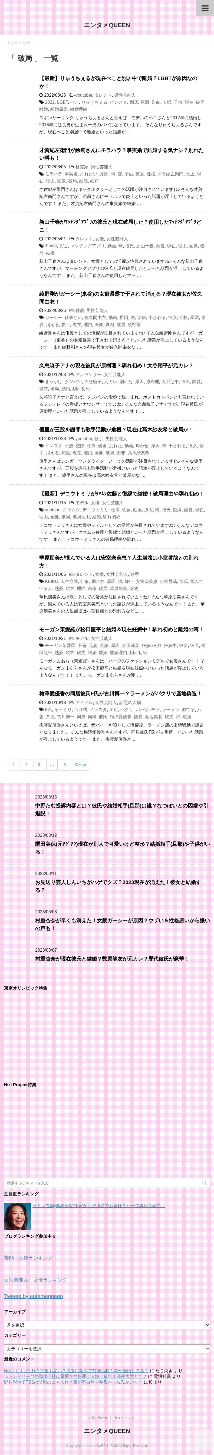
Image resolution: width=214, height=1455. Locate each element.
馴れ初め (81, 388)
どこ (63, 246)
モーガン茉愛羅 (60, 645)
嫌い (129, 581)
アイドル (84, 702)
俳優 (79, 310)
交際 (80, 445)
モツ (155, 709)
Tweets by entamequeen (33, 1296)
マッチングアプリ (87, 246)
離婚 (43, 109)
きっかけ (53, 381)
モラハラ (53, 174)
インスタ (118, 102)
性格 (151, 174)
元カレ (110, 381)
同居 (81, 716)
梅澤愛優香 (120, 716)
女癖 (141, 317)
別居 (134, 102)
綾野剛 (134, 324)
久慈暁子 (93, 381)
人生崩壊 (69, 581)
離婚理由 (78, 109)
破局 (200, 102)
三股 (69, 445)
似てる (188, 709)
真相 (110, 324)
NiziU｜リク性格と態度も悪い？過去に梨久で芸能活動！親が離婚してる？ (76, 1370)
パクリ (126, 709)
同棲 (92, 716)
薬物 (134, 588)
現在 (189, 102)
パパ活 (142, 709)
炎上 (190, 174)
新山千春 (145, 246)
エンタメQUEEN (107, 25)
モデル (81, 502)
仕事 (91, 445)
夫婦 (167, 102)
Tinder (51, 246)
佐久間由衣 (95, 317)
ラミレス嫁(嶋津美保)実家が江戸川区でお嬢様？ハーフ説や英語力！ (98, 1205)
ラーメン (170, 709)
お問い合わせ (98, 1418)
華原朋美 (118, 588)
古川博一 (65, 716)
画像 (61, 181)
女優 (99, 238)
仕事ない (73, 317)
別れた (126, 381)
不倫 (82, 645)
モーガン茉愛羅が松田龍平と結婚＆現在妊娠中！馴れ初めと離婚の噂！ (121, 629)
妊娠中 (170, 645)
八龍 (50, 716)
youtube (52, 509)
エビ (113, 709)
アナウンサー (88, 374)
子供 (178, 102)
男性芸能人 (125, 95)
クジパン (73, 381)
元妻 (93, 645)
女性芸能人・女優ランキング (35, 1280)
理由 (50, 181)
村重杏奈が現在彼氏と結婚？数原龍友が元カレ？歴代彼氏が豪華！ (112, 959)
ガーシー (53, 317)
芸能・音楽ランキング (28, 1258)
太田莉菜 (130, 645)
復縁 (177, 509)
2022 (50, 102)
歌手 (98, 438)
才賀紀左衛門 (170, 174)
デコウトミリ (95, 509)
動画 (111, 246)
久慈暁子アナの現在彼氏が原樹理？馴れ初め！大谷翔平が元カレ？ (116, 365)
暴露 (194, 317)
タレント (103, 95)
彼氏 (129, 246)
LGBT (62, 102)
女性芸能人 (117, 238)
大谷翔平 (170, 381)
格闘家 (81, 167)
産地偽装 (153, 716)
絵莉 (94, 181)
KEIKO (51, 581)
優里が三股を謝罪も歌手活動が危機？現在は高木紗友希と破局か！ (116, 430)
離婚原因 (59, 109)
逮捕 (187, 716)
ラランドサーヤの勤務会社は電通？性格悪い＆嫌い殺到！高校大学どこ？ (75, 1376)
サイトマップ (124, 1418)
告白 (156, 102)
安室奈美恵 (146, 581)
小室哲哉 (168, 581)
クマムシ (71, 509)
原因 (144, 102)
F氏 (48, 709)
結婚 (83, 181)
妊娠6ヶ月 (152, 645)
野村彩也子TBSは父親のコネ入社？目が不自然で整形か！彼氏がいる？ (73, 1382)
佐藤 (126, 509)
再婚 (104, 645)
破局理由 (81, 517)
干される (157, 317)
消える (52, 324)
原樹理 (152, 381)
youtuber (83, 95)
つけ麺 (80, 709)
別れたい (88, 174)
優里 (102, 445)
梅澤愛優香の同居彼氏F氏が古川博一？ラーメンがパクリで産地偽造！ (120, 693)
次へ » (80, 764)
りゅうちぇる (94, 102)
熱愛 (160, 246)
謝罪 (121, 452)
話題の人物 (130, 702)
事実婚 (71, 174)
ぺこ (74, 102)
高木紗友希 (138, 452)
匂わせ (142, 445)
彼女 (140, 174)
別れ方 (97, 581)
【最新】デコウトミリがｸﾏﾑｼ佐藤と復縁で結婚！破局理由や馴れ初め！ (121, 494)
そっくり (63, 709)
